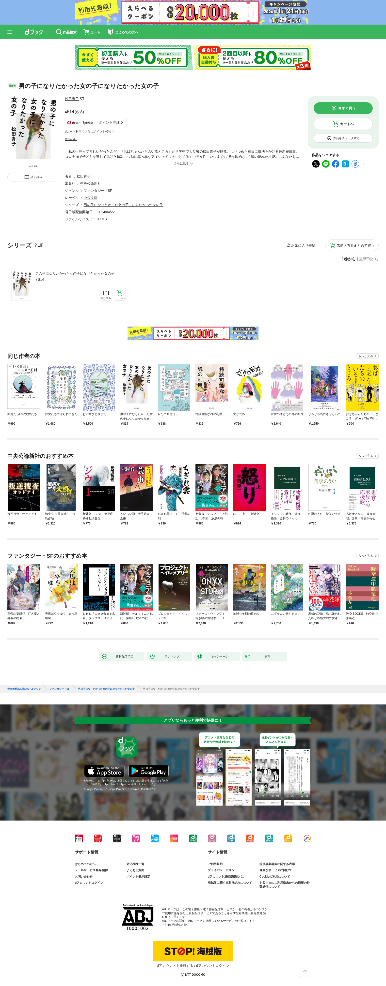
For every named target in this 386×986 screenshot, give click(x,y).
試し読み (36, 177)
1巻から (349, 259)
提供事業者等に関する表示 (277, 864)
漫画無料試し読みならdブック (24, 689)
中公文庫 (90, 198)
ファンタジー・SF (98, 191)
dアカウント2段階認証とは (226, 876)
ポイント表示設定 (138, 876)
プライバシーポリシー (222, 870)
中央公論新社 (90, 183)
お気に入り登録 (303, 245)
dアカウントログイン (89, 882)
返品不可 (71, 139)
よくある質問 (135, 870)
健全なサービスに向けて (275, 870)
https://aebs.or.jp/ (176, 924)
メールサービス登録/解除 (91, 870)
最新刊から (369, 259)
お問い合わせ (84, 876)
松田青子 (72, 99)
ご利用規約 (215, 864)
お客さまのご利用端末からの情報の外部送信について (284, 884)
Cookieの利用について (274, 876)
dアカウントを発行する (175, 966)
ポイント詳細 (109, 122)
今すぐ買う (346, 108)
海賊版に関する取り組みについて (230, 882)
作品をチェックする (346, 138)
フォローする (82, 98)
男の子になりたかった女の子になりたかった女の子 (74, 273)
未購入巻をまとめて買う (355, 245)
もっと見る (365, 356)
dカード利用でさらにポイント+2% (88, 131)
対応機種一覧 (135, 864)
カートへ (347, 124)
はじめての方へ (85, 864)
